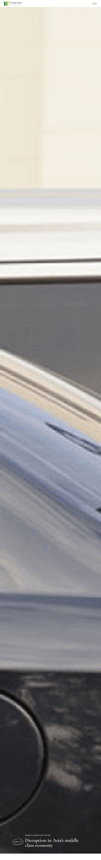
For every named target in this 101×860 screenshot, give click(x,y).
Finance (28, 835)
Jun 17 (18, 841)
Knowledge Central (42, 835)
